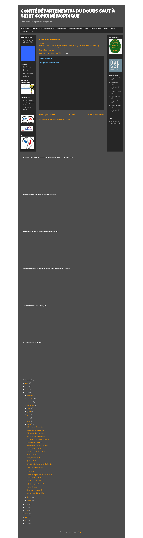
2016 (27, 511)
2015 (27, 514)
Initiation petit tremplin (34, 442)
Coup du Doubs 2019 (116, 79)
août (29, 408)
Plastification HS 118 (96, 28)
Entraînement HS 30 (49, 28)
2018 (27, 504)
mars (29, 424)
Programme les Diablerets (35, 430)
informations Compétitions (75, 28)
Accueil (72, 114)
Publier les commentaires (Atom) (59, 119)
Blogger (80, 532)
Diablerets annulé (32, 487)
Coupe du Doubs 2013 (116, 102)
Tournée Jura (24, 31)
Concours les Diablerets (35, 490)
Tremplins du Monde (27, 108)
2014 (27, 517)
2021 (27, 386)
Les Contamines (28, 73)
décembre (30, 396)
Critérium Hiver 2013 (116, 106)
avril (28, 421)
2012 (27, 523)
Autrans (26, 76)
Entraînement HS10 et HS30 (35, 493)
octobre (30, 402)
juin (28, 415)
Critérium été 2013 (115, 97)
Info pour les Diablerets (35, 427)
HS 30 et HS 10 (31, 455)
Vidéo (32, 31)
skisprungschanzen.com (28, 104)
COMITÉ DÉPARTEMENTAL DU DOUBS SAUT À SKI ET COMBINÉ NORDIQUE (68, 14)
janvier (29, 500)
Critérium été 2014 (115, 88)
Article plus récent (47, 114)
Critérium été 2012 (115, 111)
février (29, 497)
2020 (27, 389)
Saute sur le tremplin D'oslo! (116, 122)
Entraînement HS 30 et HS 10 (36, 452)
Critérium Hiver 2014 (116, 93)
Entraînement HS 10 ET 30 (35, 481)
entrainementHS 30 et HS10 (35, 484)
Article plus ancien (96, 114)
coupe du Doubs (25, 28)
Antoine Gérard (28, 100)
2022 (27, 383)
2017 (27, 507)
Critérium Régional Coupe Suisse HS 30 (39, 475)
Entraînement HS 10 (36, 28)
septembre (31, 405)
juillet (29, 411)
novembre (30, 399)
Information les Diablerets (35, 433)
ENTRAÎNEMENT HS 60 (33, 458)
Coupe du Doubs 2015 (116, 83)
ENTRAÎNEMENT (31, 471)
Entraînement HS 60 (61, 28)
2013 (27, 520)
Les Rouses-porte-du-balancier (27, 69)
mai (28, 418)
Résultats (106, 28)
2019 (27, 393)
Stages (113, 28)
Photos (86, 28)
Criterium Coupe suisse (35, 467)
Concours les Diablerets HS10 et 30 (38, 439)
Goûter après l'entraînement (36, 436)
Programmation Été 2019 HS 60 (28, 41)
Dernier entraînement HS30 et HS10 (38, 446)
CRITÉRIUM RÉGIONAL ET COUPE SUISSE (39, 464)
